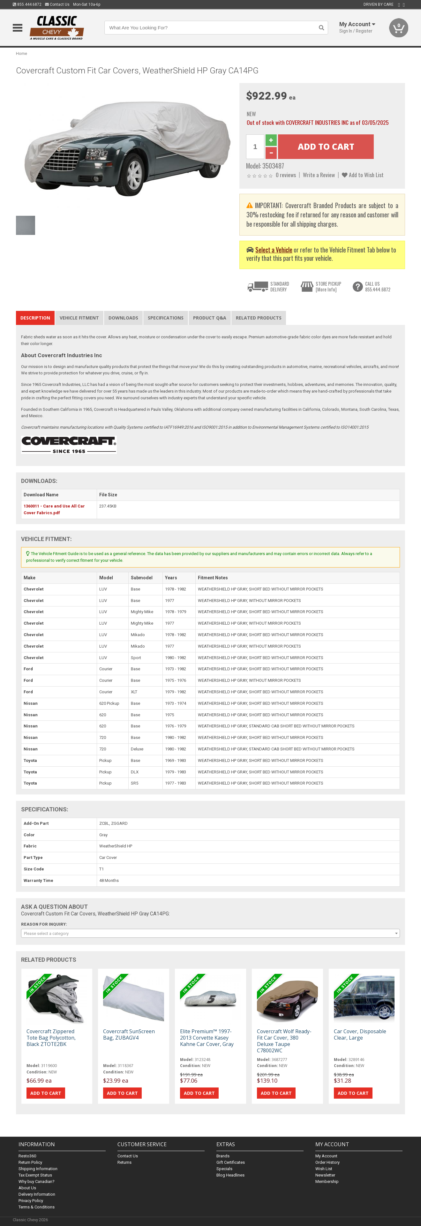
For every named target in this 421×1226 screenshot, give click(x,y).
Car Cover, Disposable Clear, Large (360, 1034)
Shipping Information (38, 1168)
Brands (222, 1156)
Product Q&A (209, 318)
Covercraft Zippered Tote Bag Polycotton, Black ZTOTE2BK (51, 1038)
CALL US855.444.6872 (377, 286)
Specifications (166, 318)
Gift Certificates (230, 1162)
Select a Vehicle (273, 249)
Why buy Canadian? (37, 1181)
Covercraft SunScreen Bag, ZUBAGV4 (129, 1034)
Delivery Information (37, 1194)
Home (21, 53)
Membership (327, 1181)
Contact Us (57, 4)
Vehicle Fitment (79, 318)
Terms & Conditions (37, 1207)
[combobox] (210, 933)
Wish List (323, 1168)
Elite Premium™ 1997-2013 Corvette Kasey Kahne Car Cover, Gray (207, 1038)
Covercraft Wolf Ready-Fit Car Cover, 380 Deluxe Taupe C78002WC (284, 1041)
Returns (124, 1162)
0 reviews (286, 174)
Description (35, 318)
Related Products (259, 318)
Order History (327, 1162)
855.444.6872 (27, 4)
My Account (326, 1156)
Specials (224, 1168)
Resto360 (27, 1156)
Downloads (123, 318)
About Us (27, 1187)
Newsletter (325, 1175)
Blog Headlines (230, 1175)
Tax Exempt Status (35, 1175)
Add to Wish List (363, 174)
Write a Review (319, 174)
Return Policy (30, 1162)
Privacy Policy (31, 1200)
